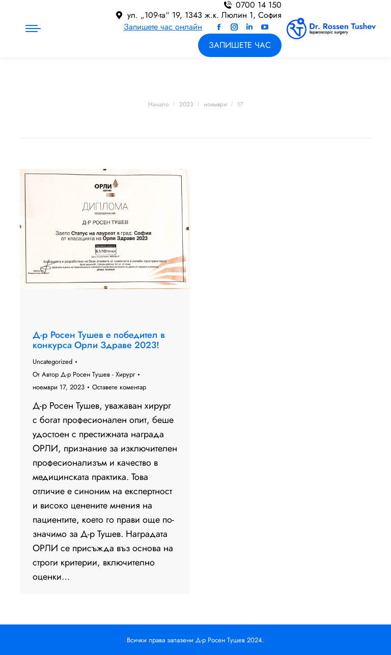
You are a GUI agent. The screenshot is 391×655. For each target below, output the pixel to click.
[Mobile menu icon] (33, 28)
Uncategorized (52, 361)
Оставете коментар (119, 387)
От (84, 374)
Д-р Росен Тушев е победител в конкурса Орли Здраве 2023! (99, 340)
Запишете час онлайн (163, 27)
